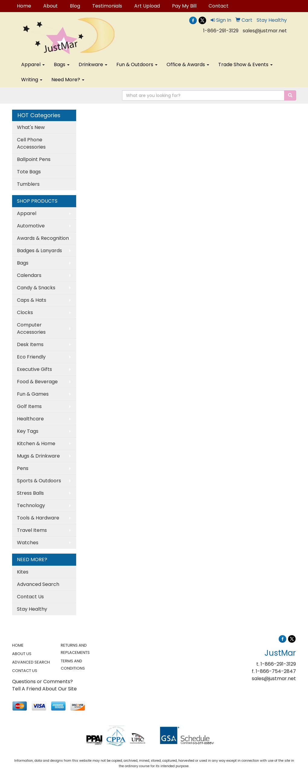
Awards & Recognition (43, 238)
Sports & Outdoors (39, 480)
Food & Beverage (37, 381)
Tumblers (28, 184)
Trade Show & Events (245, 64)
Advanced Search (38, 584)
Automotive (31, 225)
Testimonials (107, 5)
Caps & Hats (31, 300)
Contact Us (30, 596)
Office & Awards (188, 64)
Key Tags (27, 431)
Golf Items (29, 406)
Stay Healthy (32, 609)
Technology (31, 505)
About (50, 5)
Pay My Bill (184, 5)
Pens (22, 468)
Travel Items (32, 530)
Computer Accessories (31, 328)
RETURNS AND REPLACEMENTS (75, 648)
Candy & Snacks (36, 287)
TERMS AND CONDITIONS (73, 664)
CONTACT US (24, 671)
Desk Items (30, 344)
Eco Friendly (31, 356)
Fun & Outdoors (136, 64)
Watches (27, 542)
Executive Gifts (34, 369)
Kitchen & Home (36, 443)
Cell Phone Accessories (31, 143)
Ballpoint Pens (33, 159)
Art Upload (147, 5)
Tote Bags (29, 171)
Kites (22, 571)
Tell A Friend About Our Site (44, 688)
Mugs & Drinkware (38, 455)
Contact (219, 5)
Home (24, 5)
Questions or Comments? (42, 681)
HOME (18, 645)
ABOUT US (21, 654)
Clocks (25, 312)
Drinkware (93, 64)
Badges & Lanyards (39, 250)
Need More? (67, 79)
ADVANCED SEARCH (31, 662)
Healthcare (30, 418)
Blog (75, 5)
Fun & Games (33, 394)
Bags (62, 64)
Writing (31, 79)
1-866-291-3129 (220, 30)
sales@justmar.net (265, 30)
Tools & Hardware (38, 517)
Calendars (29, 275)
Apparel (33, 64)
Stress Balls (30, 493)
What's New (31, 127)
